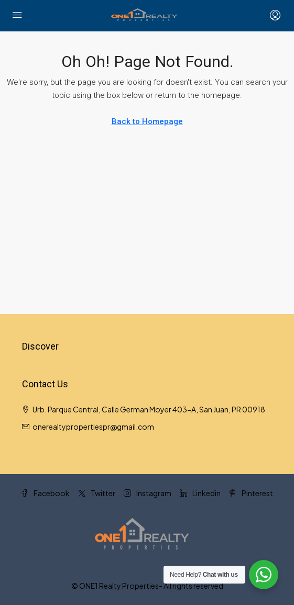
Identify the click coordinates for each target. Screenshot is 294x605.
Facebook (45, 493)
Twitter (96, 493)
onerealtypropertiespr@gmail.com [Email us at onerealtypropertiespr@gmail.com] (93, 426)
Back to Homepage (147, 121)
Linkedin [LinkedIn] (200, 493)
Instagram (147, 493)
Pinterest (251, 493)
